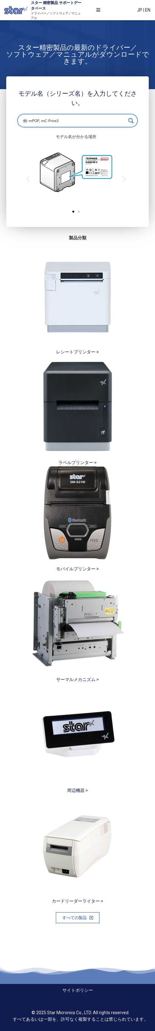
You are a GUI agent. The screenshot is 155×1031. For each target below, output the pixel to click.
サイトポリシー (77, 990)
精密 (46, 3)
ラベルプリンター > (77, 462)
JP (139, 9)
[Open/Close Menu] (98, 10)
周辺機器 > (77, 790)
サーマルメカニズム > (77, 679)
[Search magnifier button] (131, 120)
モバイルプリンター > (77, 568)
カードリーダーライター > (77, 901)
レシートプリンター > (77, 351)
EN (147, 9)
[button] (73, 212)
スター (36, 3)
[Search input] (73, 120)
